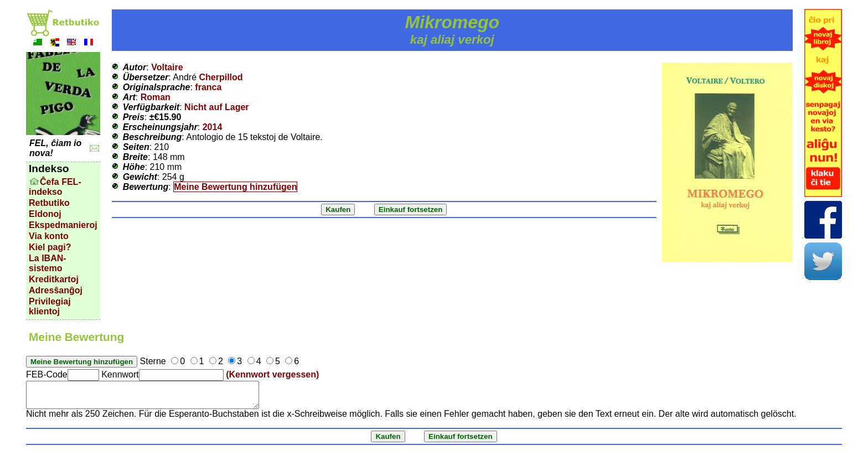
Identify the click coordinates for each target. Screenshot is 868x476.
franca (208, 87)
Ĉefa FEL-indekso (55, 186)
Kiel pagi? (50, 247)
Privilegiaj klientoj (50, 306)
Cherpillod (221, 77)
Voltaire (167, 67)
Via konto (49, 236)
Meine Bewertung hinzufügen (235, 187)
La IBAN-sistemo (47, 263)
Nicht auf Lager (216, 107)
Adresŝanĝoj (55, 290)
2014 (213, 127)
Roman (155, 97)
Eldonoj (45, 214)
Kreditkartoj (54, 279)
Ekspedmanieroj (63, 225)
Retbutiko (49, 203)
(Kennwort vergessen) (272, 374)
